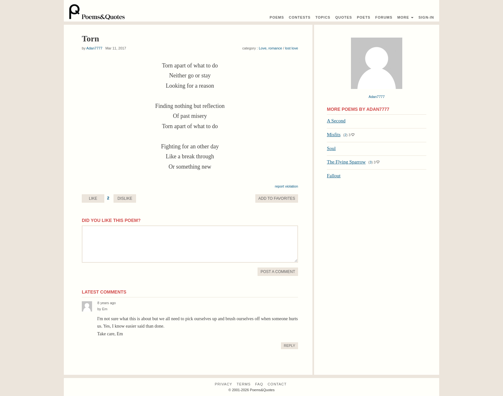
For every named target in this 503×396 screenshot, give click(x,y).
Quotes (343, 17)
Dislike (124, 198)
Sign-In (426, 17)
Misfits (334, 134)
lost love (291, 48)
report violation (286, 186)
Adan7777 (94, 48)
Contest (300, 17)
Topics (322, 17)
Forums (384, 17)
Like (93, 198)
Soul (331, 148)
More (405, 17)
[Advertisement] (376, 229)
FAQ (259, 384)
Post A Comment (277, 271)
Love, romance (270, 48)
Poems (277, 17)
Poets (363, 17)
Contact (277, 384)
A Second (336, 120)
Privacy (223, 384)
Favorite (276, 198)
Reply (289, 346)
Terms (244, 384)
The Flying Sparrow (346, 161)
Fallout (334, 175)
